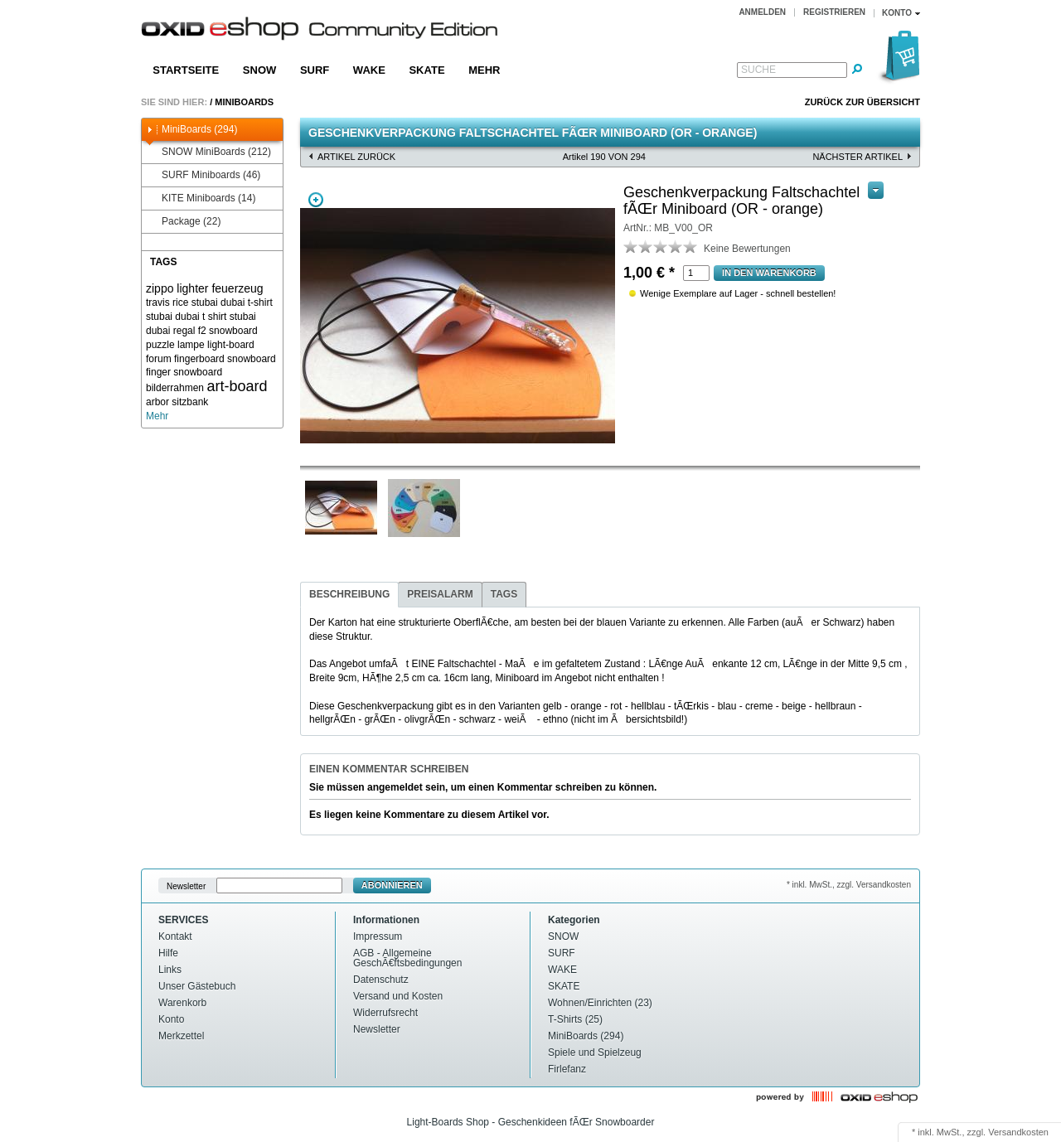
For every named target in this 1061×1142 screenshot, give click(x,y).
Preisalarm (439, 594)
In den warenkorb (769, 273)
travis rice (167, 302)
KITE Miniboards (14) (200, 198)
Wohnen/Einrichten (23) (600, 1003)
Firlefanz (567, 1069)
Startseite (186, 70)
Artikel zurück (356, 157)
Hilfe (168, 953)
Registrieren (834, 12)
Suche (758, 69)
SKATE (426, 70)
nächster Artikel (857, 157)
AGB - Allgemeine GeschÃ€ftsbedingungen (407, 958)
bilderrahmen (175, 388)
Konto (171, 1019)
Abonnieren (392, 885)
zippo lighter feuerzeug (205, 288)
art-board (236, 386)
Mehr (484, 70)
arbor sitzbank (177, 402)
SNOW (259, 70)
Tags (504, 594)
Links (170, 969)
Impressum (377, 936)
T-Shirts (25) (575, 1019)
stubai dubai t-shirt (232, 302)
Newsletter (186, 885)
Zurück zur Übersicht (862, 102)
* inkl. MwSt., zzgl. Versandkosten (849, 884)
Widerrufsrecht (385, 1013)
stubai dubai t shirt (186, 316)
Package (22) (183, 221)
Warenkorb (182, 1003)
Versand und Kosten (398, 996)
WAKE (369, 70)
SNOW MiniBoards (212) (208, 152)
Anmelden (762, 12)
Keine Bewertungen (747, 248)
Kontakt (175, 936)
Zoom (315, 199)
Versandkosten (1018, 1132)
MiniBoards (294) (191, 129)
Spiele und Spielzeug (595, 1052)
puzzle (160, 345)
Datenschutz (381, 979)
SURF (314, 70)
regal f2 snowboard (215, 330)
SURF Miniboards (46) (203, 175)
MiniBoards (244, 102)
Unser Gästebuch (196, 986)
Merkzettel (181, 1036)
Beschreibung (349, 594)
